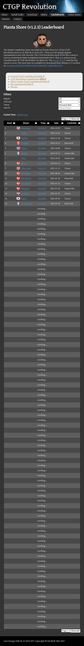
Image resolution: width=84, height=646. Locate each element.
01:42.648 (42, 193)
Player (26, 123)
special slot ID (59, 60)
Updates (5, 19)
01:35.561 (42, 138)
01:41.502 (42, 163)
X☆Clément (24, 203)
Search (42, 108)
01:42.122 (42, 183)
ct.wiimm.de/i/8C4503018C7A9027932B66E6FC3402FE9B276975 (34, 65)
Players (13, 87)
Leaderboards (57, 14)
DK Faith (22, 188)
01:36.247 (42, 153)
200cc (40, 76)
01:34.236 (42, 133)
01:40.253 (42, 158)
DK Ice (21, 163)
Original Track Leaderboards (23, 76)
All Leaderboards (18, 84)
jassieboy (23, 193)
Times (42, 104)
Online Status (74, 14)
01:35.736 (42, 143)
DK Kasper (23, 173)
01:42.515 (42, 188)
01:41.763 (42, 173)
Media (44, 14)
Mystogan (23, 128)
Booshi (22, 153)
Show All (75, 119)
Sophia (22, 138)
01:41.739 (42, 168)
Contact (17, 19)
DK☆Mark (23, 183)
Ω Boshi (22, 143)
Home (4, 14)
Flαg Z (21, 148)
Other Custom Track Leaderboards (26, 81)
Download (32, 14)
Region (42, 98)
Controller (71, 123)
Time (43, 123)
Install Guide (17, 14)
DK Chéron (23, 178)
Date (56, 123)
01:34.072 (42, 128)
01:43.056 (42, 203)
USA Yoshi (23, 168)
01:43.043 (42, 198)
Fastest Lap (22, 115)
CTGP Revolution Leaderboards (24, 79)
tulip (21, 158)
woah (21, 133)
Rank (9, 123)
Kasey (21, 198)
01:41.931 (42, 178)
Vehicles (42, 101)
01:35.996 (42, 148)
